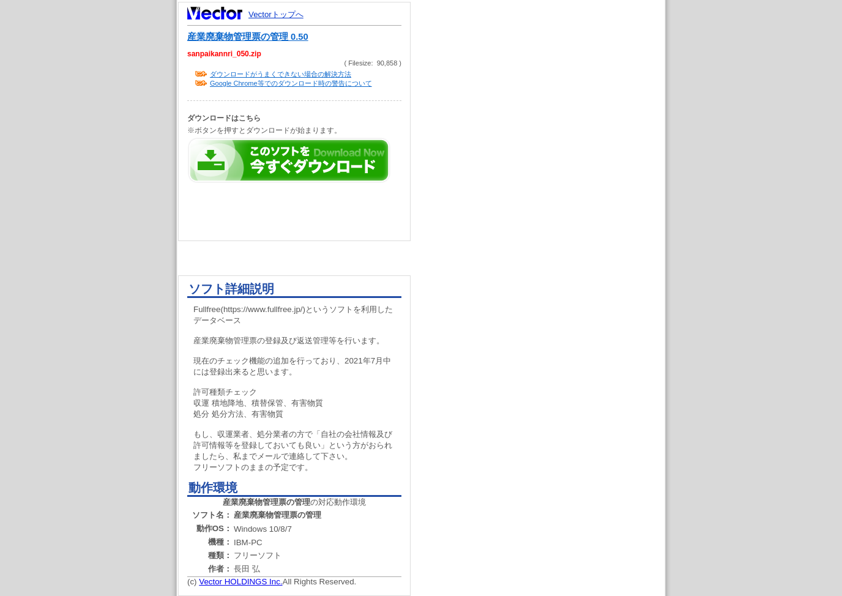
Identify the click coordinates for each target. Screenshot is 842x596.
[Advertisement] (548, 232)
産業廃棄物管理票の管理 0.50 (247, 37)
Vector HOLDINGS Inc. (240, 581)
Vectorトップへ (276, 14)
